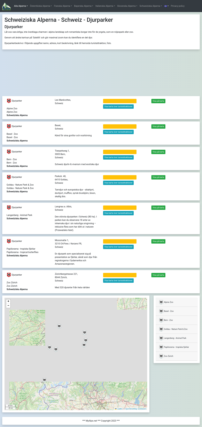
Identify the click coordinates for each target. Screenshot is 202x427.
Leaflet (118, 409)
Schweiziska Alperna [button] (150, 6)
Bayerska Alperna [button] (83, 6)
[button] (166, 6)
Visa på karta (158, 101)
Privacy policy (178, 6)
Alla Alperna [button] (20, 6)
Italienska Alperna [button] (104, 6)
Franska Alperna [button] (62, 6)
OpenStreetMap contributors (135, 409)
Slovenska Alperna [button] (126, 6)
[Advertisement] (101, 75)
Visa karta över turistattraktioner (118, 106)
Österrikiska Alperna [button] (40, 6)
